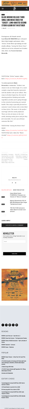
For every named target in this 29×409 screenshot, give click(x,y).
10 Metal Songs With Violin (7, 366)
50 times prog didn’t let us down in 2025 (11, 389)
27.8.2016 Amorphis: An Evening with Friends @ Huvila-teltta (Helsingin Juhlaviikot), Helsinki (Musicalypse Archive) (14, 362)
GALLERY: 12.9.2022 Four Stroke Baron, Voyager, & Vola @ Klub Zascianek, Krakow (21, 157)
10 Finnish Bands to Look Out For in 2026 (11, 387)
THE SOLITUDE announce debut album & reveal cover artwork (18, 209)
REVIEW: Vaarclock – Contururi (8, 344)
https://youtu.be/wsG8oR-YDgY (16, 130)
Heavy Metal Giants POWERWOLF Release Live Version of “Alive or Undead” (18, 195)
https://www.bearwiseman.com (14, 179)
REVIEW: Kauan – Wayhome (8, 347)
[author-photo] (14, 175)
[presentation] (12, 247)
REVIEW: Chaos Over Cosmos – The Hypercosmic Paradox (14, 338)
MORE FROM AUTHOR (18, 190)
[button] (2, 9)
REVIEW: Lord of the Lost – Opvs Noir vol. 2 (11, 335)
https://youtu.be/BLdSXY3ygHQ (16, 78)
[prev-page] (2, 215)
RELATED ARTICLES (7, 190)
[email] (14, 241)
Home (3, 12)
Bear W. (4, 28)
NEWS (7, 12)
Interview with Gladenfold (7, 373)
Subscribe (14, 253)
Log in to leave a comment (14, 225)
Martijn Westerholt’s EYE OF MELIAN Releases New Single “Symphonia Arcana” (18, 202)
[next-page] (5, 215)
